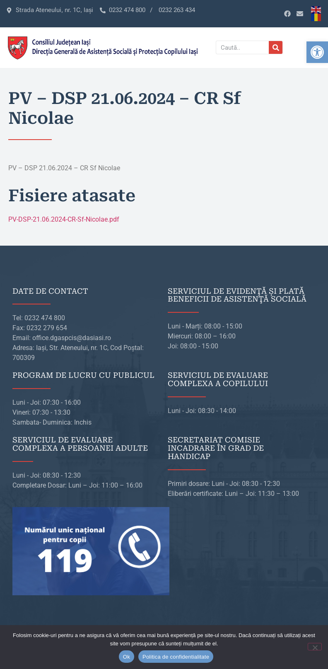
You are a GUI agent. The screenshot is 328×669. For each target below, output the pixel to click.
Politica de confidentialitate (175, 657)
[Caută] (275, 47)
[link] (317, 52)
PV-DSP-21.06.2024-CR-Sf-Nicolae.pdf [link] (63, 219)
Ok (126, 657)
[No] (315, 646)
